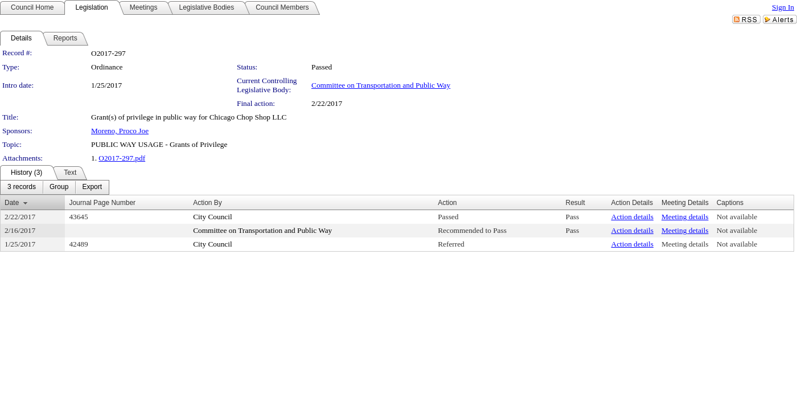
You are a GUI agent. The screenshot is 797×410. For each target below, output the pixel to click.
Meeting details (685, 216)
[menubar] (54, 187)
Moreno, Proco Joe (120, 130)
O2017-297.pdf (121, 158)
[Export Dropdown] (92, 187)
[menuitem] (22, 187)
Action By (207, 203)
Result (575, 203)
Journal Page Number (102, 203)
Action (447, 203)
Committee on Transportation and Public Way (380, 85)
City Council (212, 216)
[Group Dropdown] (59, 187)
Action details (632, 216)
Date (12, 203)
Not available (737, 216)
